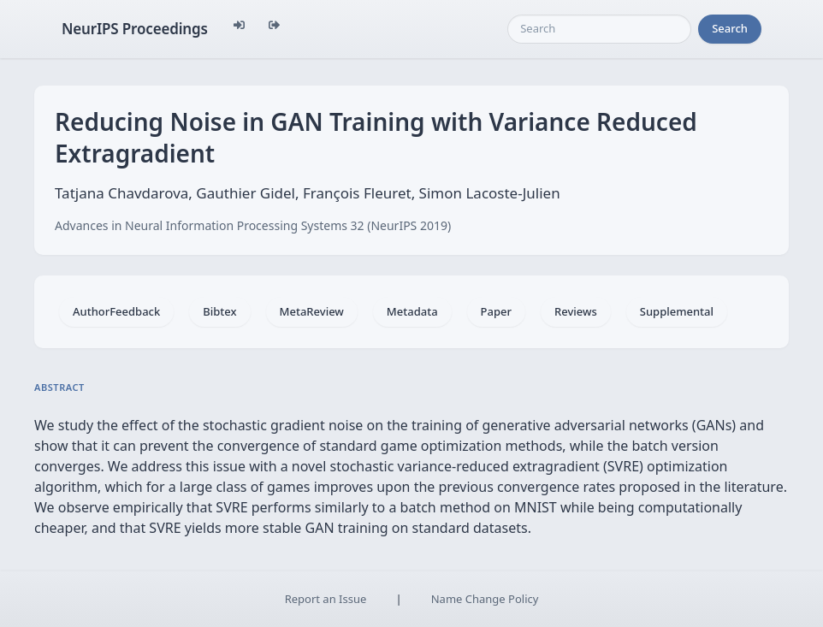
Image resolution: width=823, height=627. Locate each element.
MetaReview (312, 311)
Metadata (412, 311)
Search (730, 28)
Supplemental (676, 311)
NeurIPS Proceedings (135, 28)
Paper (496, 311)
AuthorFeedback (116, 311)
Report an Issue (326, 598)
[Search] (599, 29)
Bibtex (219, 311)
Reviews (575, 311)
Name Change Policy (485, 598)
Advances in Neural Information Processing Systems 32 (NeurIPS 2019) (253, 225)
